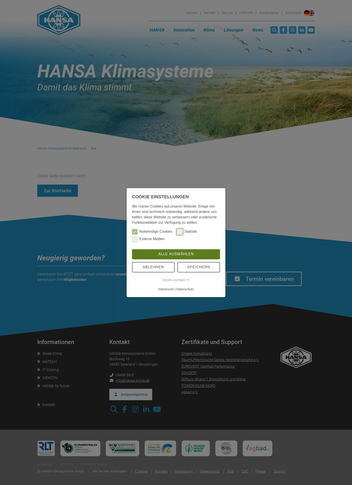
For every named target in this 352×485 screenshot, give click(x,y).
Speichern (198, 267)
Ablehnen (153, 267)
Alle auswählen (176, 254)
